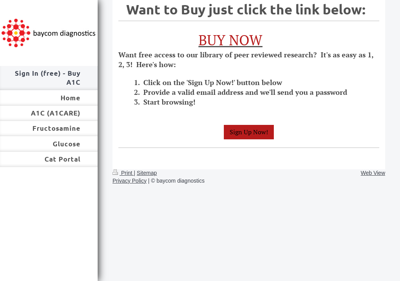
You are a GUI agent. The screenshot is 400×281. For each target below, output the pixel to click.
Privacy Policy (129, 181)
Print (123, 173)
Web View (373, 173)
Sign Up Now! (249, 132)
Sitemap (147, 173)
